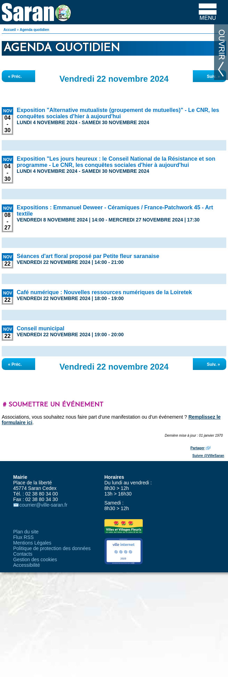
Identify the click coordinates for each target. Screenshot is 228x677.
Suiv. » (213, 76)
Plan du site (26, 531)
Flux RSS (23, 537)
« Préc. (15, 76)
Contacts (22, 554)
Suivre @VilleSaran (208, 456)
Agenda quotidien (34, 30)
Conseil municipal (40, 328)
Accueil (9, 30)
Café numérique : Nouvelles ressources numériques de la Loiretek (104, 292)
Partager (197, 448)
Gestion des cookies (35, 559)
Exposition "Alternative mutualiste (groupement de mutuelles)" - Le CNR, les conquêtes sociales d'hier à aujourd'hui (118, 113)
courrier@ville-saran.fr (43, 505)
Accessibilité (26, 565)
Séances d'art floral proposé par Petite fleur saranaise (88, 256)
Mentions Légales (32, 543)
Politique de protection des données (52, 548)
